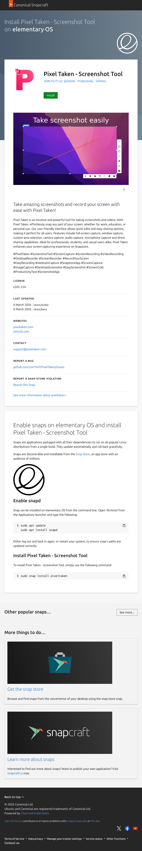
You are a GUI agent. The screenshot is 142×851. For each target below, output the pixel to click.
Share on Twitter (119, 828)
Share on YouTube (135, 828)
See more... (127, 612)
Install (51, 95)
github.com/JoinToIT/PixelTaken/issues (38, 367)
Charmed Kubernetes (35, 813)
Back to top (14, 797)
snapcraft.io (15, 773)
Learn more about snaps (30, 759)
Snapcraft (80, 820)
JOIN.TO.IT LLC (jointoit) (60, 81)
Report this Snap (24, 384)
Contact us (11, 843)
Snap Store (83, 454)
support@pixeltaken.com (29, 349)
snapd (70, 820)
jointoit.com (21, 331)
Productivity (85, 81)
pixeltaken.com (23, 327)
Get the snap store (25, 689)
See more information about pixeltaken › (40, 395)
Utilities (101, 81)
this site (94, 820)
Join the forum (12, 820)
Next (124, 189)
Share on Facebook (127, 828)
